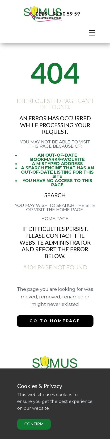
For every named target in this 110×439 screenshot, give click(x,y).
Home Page (55, 218)
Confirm (34, 424)
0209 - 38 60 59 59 (55, 14)
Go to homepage (55, 321)
